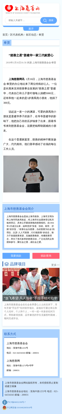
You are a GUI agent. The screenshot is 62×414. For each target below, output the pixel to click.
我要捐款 (16, 255)
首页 (5, 34)
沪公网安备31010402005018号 (17, 407)
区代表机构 (16, 34)
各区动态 (31, 34)
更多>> (55, 265)
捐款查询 (46, 255)
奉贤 (41, 34)
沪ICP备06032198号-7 (14, 402)
